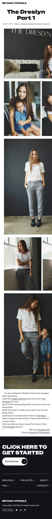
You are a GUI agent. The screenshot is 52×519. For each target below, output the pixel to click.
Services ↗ (8, 480)
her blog (41, 415)
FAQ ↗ (5, 485)
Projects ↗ (27, 480)
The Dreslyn (8, 427)
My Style (31, 24)
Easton (22, 399)
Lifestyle (23, 24)
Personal (38, 24)
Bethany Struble (14, 3)
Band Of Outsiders (39, 432)
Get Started (11, 461)
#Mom (16, 24)
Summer (46, 24)
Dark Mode (8, 510)
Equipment (44, 430)
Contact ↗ (43, 485)
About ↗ (45, 480)
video (15, 399)
